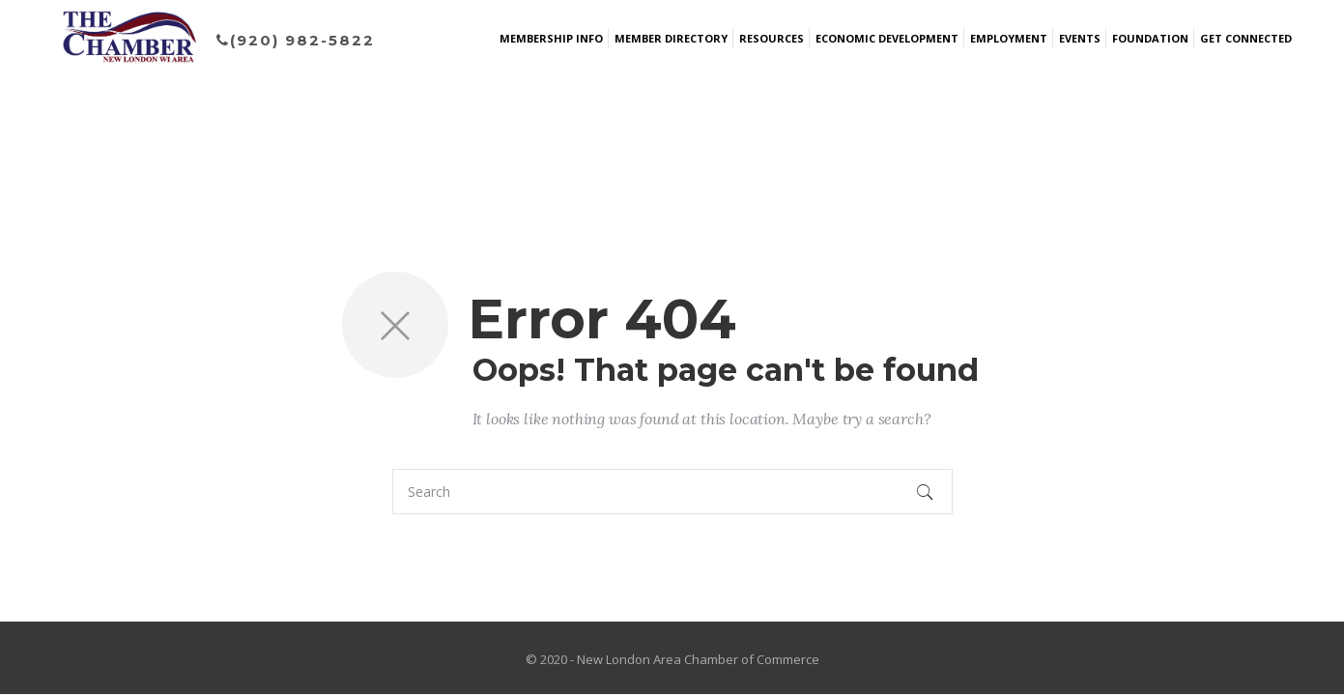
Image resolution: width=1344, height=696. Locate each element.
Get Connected (1246, 38)
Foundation (1150, 38)
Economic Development (886, 38)
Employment (1008, 38)
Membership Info (551, 38)
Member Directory (671, 38)
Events (1080, 38)
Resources (771, 38)
